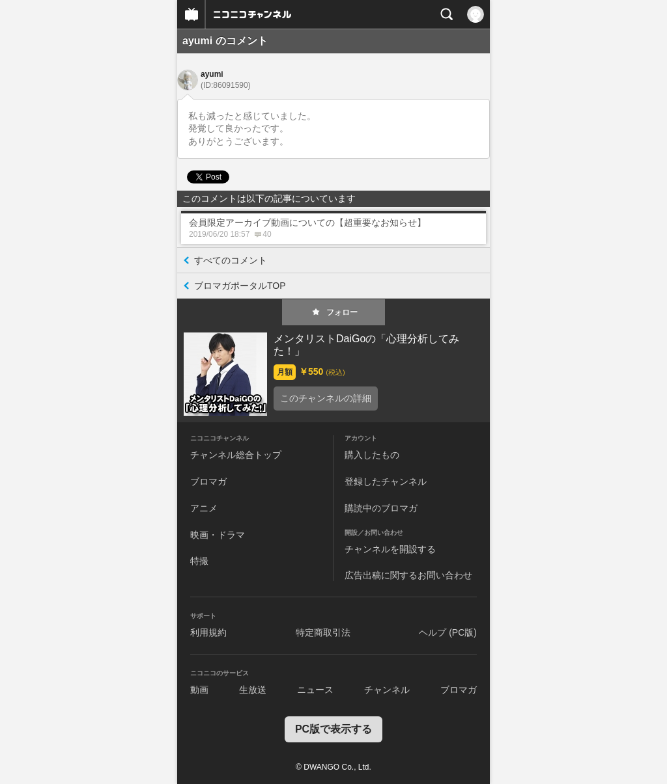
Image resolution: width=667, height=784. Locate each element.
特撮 (199, 561)
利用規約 (208, 632)
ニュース (315, 689)
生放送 (252, 689)
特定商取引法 (323, 632)
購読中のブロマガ (381, 508)
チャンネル (387, 689)
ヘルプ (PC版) (448, 632)
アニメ (204, 508)
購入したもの (372, 455)
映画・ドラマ (217, 535)
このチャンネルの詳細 (325, 398)
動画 (199, 689)
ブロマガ (208, 481)
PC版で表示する (333, 729)
